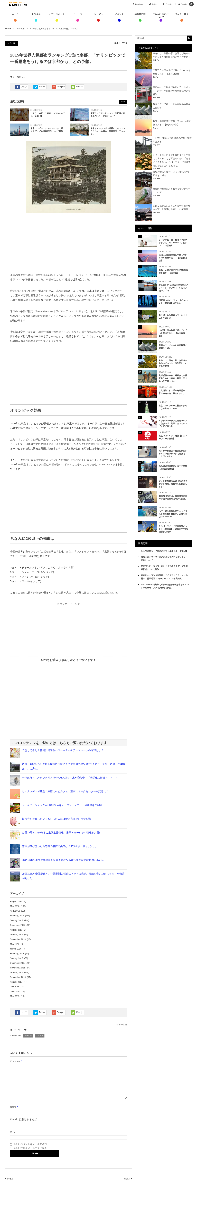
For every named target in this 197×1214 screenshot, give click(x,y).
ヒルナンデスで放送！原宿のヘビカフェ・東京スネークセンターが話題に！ (65, 791)
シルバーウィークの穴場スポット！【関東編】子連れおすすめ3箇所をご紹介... (173, 529)
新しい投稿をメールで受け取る (30, 1148)
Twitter (42, 86)
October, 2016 (16, 934)
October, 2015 (16, 972)
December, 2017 (17, 925)
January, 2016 (16, 958)
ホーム (15, 14)
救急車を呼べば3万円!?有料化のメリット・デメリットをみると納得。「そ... (173, 288)
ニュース (77, 14)
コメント (17, 1029)
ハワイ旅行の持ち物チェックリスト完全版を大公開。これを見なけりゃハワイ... (173, 514)
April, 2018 (15, 911)
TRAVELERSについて (161, 15)
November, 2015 (17, 968)
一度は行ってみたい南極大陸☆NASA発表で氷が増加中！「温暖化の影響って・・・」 (71, 777)
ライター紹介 (181, 14)
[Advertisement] (68, 244)
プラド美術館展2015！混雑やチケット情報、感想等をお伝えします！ (173, 484)
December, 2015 (17, 963)
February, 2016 (17, 953)
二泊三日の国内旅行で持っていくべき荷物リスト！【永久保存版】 (173, 258)
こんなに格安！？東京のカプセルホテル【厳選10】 (164, 551)
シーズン (98, 14)
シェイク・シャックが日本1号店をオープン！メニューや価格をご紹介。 (63, 805)
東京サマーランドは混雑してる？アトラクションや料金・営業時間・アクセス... (108, 131)
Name (13, 1107)
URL (12, 1131)
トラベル (36, 14)
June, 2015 (15, 991)
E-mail (13, 1119)
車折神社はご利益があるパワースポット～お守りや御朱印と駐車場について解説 (171, 91)
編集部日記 (140, 14)
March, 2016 (16, 949)
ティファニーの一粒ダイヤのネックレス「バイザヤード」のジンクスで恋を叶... (173, 243)
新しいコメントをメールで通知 (30, 1144)
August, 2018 (16, 901)
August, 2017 (16, 930)
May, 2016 (15, 944)
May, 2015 (15, 996)
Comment (15, 1061)
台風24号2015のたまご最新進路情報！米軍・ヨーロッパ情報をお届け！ (63, 832)
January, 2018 (16, 920)
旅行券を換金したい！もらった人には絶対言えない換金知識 (56, 818)
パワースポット (57, 14)
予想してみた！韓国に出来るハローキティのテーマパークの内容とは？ (63, 750)
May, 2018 (15, 906)
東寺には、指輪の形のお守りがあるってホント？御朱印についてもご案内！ (173, 363)
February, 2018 (17, 915)
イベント (119, 14)
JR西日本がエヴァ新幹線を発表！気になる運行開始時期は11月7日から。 (64, 859)
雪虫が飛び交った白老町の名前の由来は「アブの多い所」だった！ (60, 846)
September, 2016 (18, 939)
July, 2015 (14, 987)
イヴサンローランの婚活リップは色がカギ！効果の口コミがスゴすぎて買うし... (173, 424)
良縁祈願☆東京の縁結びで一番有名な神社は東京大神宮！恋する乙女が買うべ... (173, 378)
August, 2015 (16, 982)
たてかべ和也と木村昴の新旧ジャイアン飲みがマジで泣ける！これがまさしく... (173, 454)
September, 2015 (18, 977)
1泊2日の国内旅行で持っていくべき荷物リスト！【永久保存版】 (173, 333)
